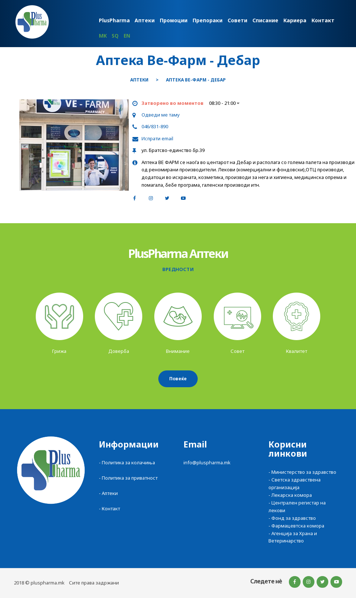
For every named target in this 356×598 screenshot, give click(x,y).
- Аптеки (108, 493)
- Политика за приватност (128, 478)
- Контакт (109, 508)
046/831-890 (155, 126)
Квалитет (296, 351)
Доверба (118, 351)
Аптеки (139, 80)
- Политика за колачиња (127, 462)
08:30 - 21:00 (224, 103)
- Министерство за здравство (302, 472)
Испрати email (157, 138)
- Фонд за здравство (292, 518)
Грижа (59, 351)
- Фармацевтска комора (296, 525)
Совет (237, 351)
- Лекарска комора (290, 495)
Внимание (178, 351)
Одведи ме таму (161, 114)
